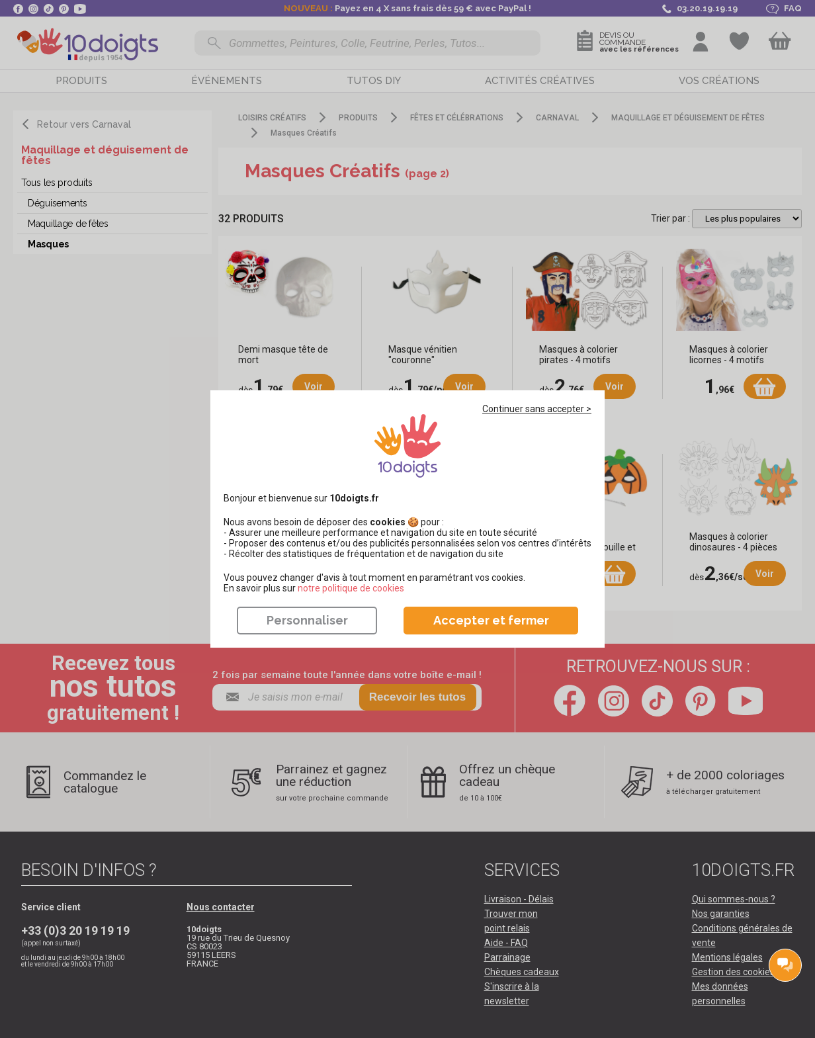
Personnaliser (307, 620)
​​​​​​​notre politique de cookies (351, 588)
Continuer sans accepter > (536, 409)
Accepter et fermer (491, 620)
